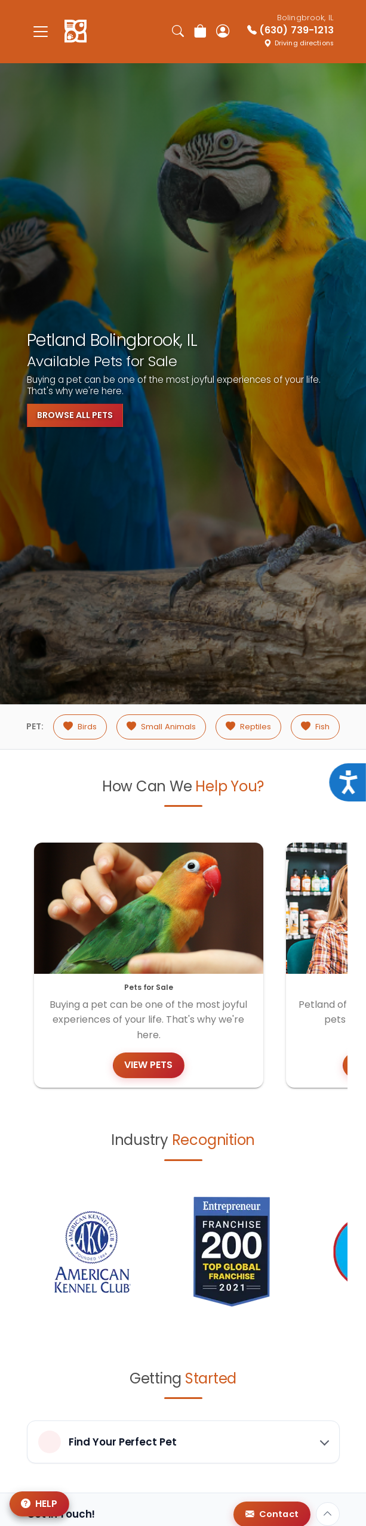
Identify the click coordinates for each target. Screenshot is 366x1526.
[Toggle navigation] (41, 31)
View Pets (148, 1065)
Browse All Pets (75, 415)
